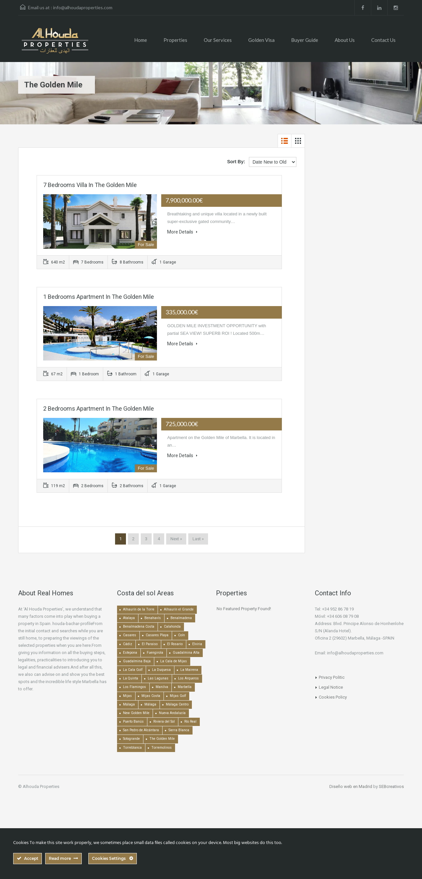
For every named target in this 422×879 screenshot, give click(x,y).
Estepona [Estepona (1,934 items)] (130, 652)
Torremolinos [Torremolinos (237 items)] (161, 747)
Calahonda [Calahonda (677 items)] (172, 626)
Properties (175, 40)
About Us (345, 40)
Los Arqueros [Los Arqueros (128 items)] (188, 678)
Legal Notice (331, 687)
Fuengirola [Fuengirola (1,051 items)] (155, 652)
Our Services (218, 40)
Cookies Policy (333, 697)
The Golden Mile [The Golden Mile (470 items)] (162, 738)
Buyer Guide (304, 40)
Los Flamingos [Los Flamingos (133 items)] (134, 687)
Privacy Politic (332, 677)
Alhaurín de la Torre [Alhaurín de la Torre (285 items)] (138, 609)
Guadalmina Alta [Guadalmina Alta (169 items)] (186, 652)
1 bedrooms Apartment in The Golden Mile (98, 296)
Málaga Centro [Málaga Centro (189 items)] (177, 704)
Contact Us (383, 40)
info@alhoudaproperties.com (82, 7)
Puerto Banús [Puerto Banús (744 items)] (133, 721)
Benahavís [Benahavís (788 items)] (152, 618)
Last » (198, 538)
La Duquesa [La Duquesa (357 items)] (161, 670)
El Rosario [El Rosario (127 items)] (175, 644)
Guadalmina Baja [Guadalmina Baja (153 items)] (137, 661)
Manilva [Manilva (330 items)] (162, 687)
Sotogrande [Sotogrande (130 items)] (131, 738)
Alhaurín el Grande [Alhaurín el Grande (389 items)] (179, 609)
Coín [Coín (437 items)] (181, 635)
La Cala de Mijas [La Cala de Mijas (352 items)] (173, 661)
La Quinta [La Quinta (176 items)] (130, 678)
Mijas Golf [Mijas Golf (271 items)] (178, 696)
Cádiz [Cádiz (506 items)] (127, 644)
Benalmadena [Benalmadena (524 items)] (181, 618)
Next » (176, 538)
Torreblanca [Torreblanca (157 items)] (132, 747)
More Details (182, 232)
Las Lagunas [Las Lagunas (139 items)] (158, 678)
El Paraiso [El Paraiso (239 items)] (150, 644)
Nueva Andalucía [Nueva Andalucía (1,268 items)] (172, 713)
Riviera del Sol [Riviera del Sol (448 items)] (164, 721)
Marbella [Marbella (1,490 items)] (185, 687)
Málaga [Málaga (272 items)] (150, 704)
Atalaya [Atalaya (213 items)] (129, 618)
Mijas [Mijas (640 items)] (127, 696)
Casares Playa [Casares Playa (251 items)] (157, 635)
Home (140, 40)
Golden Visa (261, 40)
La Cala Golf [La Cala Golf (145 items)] (132, 670)
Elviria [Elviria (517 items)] (197, 644)
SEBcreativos (391, 786)
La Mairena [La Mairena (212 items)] (189, 670)
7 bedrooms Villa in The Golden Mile (90, 184)
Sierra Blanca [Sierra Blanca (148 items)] (178, 730)
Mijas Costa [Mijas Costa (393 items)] (150, 696)
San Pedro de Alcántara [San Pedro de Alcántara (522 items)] (141, 730)
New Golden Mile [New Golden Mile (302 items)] (136, 713)
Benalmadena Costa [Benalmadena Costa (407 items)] (138, 626)
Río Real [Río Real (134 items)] (190, 721)
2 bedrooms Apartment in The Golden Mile (98, 408)
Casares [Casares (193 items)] (129, 635)
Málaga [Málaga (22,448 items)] (129, 704)
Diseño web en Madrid (350, 786)
